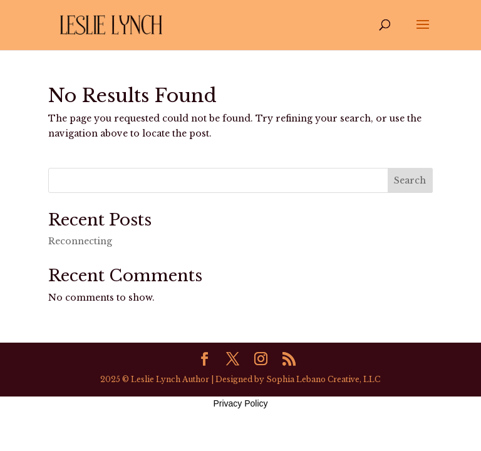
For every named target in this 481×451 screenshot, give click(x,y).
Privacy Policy (240, 403)
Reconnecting (80, 241)
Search (410, 180)
